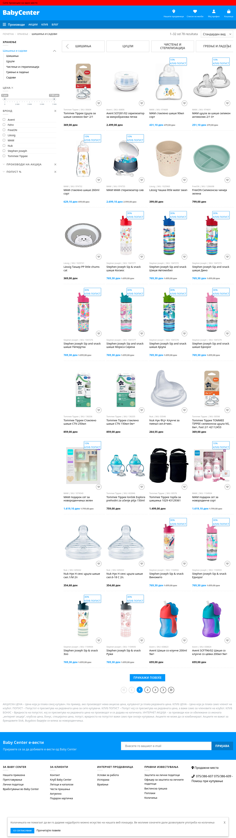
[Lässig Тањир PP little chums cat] (83, 235)
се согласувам (22, 830)
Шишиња (12, 56)
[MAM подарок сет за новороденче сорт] (211, 465)
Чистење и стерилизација (22, 66)
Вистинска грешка (155, 788)
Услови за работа (108, 775)
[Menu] (14, 24)
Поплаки (149, 793)
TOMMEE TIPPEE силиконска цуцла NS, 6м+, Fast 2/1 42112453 (211, 424)
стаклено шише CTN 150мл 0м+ (122, 422)
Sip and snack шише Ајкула (167, 345)
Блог (55, 24)
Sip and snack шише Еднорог (210, 345)
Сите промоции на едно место (20, 2)
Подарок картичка (61, 798)
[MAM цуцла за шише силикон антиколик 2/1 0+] (211, 81)
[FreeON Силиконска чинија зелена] (211, 158)
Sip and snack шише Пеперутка (82, 345)
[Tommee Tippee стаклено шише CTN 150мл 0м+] (126, 389)
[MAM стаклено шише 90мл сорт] (169, 81)
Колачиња (150, 797)
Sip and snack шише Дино (210, 268)
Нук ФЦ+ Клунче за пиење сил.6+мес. (164, 422)
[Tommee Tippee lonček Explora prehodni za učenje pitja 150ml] (126, 465)
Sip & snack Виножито (166, 575)
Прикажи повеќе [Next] (147, 678)
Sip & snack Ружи (123, 652)
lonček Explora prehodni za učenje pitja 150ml (125, 498)
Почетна (8, 34)
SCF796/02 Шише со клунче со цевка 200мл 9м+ (209, 652)
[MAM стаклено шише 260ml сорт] (83, 158)
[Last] (171, 690)
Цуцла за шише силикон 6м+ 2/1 (80, 115)
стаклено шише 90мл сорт (166, 115)
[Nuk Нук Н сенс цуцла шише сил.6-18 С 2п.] (126, 542)
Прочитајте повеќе (48, 830)
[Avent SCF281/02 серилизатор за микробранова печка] (126, 81)
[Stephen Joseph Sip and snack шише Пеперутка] (83, 312)
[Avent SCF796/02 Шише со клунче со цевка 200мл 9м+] (211, 619)
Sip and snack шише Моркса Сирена (124, 345)
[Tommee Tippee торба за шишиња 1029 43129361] (169, 465)
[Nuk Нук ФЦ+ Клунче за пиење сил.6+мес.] (169, 389)
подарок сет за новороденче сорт (205, 498)
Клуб (44, 24)
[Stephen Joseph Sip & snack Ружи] (126, 619)
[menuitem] (33, 24)
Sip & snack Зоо (81, 652)
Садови (11, 77)
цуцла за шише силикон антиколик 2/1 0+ (211, 115)
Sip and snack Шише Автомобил (167, 268)
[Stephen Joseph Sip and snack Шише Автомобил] (169, 235)
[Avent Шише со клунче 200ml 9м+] (169, 619)
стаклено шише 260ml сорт (81, 191)
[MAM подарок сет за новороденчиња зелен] (83, 465)
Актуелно (55, 793)
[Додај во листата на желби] (99, 103)
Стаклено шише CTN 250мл (80, 422)
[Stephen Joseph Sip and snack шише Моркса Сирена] (126, 312)
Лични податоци (13, 784)
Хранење (22, 34)
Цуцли (10, 61)
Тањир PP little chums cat (82, 268)
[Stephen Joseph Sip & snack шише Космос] (126, 235)
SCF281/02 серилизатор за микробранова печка (125, 115)
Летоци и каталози (61, 784)
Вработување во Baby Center (21, 789)
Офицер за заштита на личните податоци (164, 781)
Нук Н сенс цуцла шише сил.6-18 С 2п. (124, 575)
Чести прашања (60, 789)
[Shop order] (217, 34)
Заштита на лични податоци (162, 775)
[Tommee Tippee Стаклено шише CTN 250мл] (83, 389)
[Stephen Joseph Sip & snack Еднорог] (211, 542)
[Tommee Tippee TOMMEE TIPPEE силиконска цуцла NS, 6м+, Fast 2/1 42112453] (211, 389)
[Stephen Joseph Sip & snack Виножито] (169, 542)
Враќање (102, 784)
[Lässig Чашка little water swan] (169, 158)
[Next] (227, 46)
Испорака (103, 779)
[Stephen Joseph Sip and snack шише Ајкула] (169, 312)
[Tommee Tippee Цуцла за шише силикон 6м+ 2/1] (83, 81)
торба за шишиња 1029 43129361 (165, 498)
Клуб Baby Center (60, 779)
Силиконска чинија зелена (209, 191)
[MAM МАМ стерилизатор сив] (126, 158)
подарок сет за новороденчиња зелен (78, 498)
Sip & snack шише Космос (123, 268)
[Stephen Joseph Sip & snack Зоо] (83, 619)
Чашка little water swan (168, 190)
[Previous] (68, 46)
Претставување (12, 779)
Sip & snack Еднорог (209, 575)
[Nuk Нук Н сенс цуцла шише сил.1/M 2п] (83, 542)
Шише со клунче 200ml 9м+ (168, 652)
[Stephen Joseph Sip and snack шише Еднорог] (211, 312)
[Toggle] (54, 51)
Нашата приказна (14, 775)
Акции (33, 24)
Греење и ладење (17, 72)
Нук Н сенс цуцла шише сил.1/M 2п (82, 575)
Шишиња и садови (15, 50)
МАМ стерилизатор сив (124, 190)
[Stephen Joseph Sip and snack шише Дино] (211, 235)
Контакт (55, 775)
